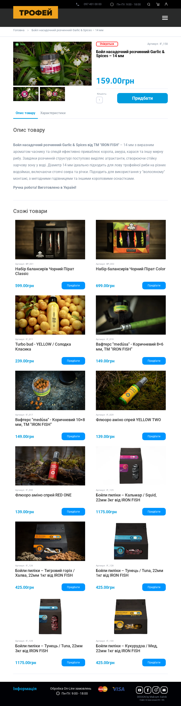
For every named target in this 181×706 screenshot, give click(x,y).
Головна (18, 30)
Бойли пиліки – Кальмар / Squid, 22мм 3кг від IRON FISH (126, 497)
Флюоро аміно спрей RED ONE (43, 495)
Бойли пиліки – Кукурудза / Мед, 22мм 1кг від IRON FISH (126, 648)
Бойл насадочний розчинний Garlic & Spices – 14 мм (67, 30)
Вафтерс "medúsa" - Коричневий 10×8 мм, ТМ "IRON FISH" (50, 422)
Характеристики (53, 113)
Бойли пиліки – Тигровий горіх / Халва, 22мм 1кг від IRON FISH (45, 573)
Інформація (25, 688)
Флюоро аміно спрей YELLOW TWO (128, 419)
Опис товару (25, 113)
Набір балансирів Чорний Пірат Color (130, 268)
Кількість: (102, 94)
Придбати (142, 98)
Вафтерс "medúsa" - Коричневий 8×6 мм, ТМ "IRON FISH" (129, 346)
